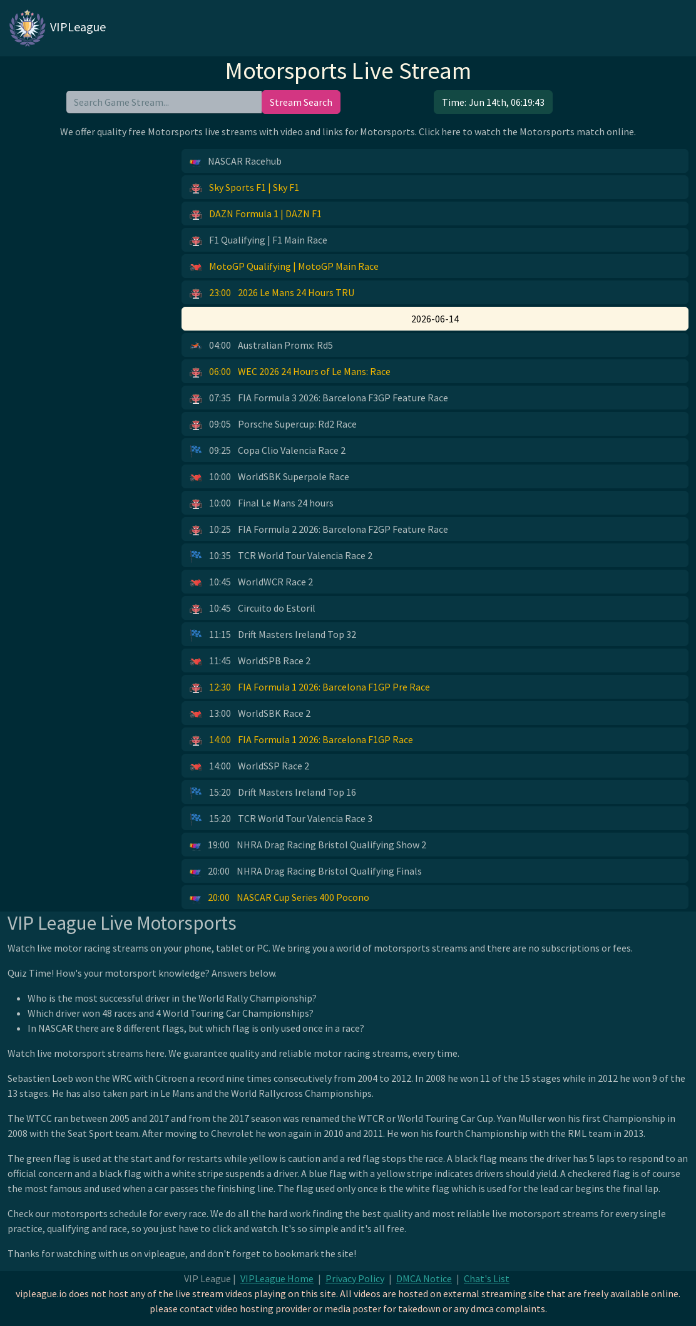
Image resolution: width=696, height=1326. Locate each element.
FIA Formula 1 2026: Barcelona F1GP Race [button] (301, 740)
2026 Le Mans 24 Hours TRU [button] (272, 293)
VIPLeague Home (277, 1278)
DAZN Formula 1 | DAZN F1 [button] (256, 214)
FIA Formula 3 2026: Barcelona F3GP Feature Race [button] (319, 398)
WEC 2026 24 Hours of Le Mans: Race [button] (290, 372)
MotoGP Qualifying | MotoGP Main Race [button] (284, 267)
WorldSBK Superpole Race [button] (269, 477)
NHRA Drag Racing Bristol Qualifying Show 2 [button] (308, 845)
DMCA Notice (424, 1278)
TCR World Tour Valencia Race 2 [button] (281, 556)
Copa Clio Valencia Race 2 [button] (267, 451)
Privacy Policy (354, 1278)
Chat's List (486, 1278)
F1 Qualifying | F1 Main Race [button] (258, 240)
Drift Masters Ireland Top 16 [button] (273, 792)
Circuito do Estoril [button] (252, 608)
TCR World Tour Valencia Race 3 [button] (281, 819)
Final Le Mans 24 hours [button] (262, 503)
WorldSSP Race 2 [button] (249, 766)
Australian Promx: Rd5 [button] (261, 345)
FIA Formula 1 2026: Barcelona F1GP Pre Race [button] (310, 687)
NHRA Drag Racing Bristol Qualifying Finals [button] (306, 871)
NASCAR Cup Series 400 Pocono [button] (279, 898)
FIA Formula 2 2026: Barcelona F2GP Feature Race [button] (319, 530)
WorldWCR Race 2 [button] (251, 582)
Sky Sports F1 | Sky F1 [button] (244, 188)
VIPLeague (57, 28)
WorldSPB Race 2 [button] (250, 661)
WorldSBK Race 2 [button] (250, 714)
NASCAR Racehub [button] (236, 161)
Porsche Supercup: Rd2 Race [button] (273, 424)
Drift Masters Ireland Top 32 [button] (273, 635)
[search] (164, 102)
